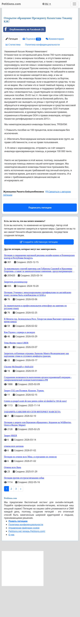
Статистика (13, 83)
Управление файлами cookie (24, 567)
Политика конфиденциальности (42, 83)
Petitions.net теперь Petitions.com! (27, 570)
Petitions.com (11, 4)
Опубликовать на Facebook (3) (23, 68)
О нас (11, 573)
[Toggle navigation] (74, 4)
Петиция (12, 78)
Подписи (31, 78)
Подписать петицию (40, 246)
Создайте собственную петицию (39, 281)
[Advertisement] (40, 32)
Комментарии (55, 78)
